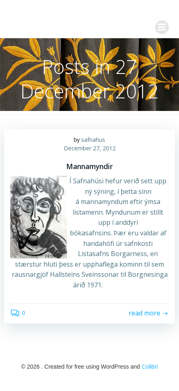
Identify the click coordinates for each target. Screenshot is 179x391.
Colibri (150, 366)
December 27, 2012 (90, 148)
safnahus (93, 139)
